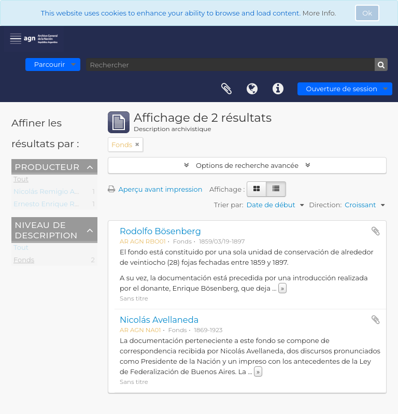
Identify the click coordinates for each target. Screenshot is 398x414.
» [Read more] (282, 288)
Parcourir (49, 64)
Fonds (23, 262)
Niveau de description (46, 229)
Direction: (325, 205)
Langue (252, 89)
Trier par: (229, 205)
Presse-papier (226, 89)
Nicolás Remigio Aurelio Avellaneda (73, 193)
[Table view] (276, 189)
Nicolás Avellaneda (159, 320)
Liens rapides (278, 89)
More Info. (319, 13)
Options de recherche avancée (247, 165)
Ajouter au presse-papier (376, 231)
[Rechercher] (237, 64)
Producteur (47, 166)
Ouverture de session (341, 88)
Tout (21, 181)
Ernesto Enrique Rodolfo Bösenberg (74, 206)
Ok (367, 13)
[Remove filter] (137, 144)
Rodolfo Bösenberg (160, 231)
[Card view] (256, 189)
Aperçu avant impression (155, 189)
